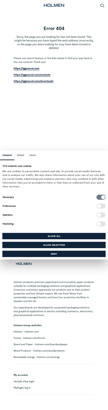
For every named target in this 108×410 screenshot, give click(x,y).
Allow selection (54, 244)
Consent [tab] (7, 155)
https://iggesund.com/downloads (33, 81)
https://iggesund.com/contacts (32, 74)
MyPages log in (22, 387)
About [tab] (32, 155)
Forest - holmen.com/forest (29, 337)
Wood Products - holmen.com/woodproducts (39, 350)
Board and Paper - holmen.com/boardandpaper (41, 344)
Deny (54, 253)
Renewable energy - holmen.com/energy (37, 357)
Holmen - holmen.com (26, 331)
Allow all (54, 235)
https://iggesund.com (26, 68)
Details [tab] (20, 155)
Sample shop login (24, 381)
